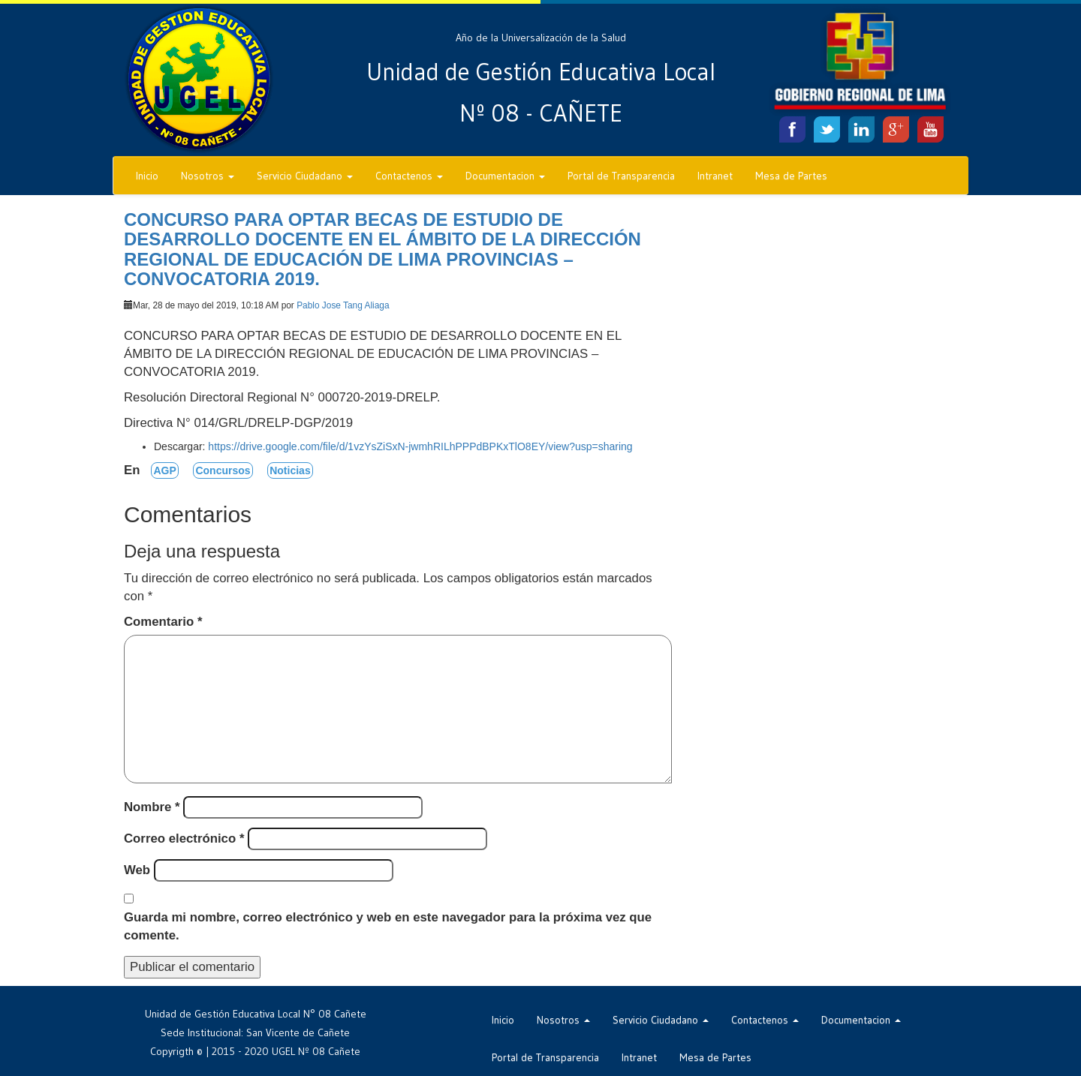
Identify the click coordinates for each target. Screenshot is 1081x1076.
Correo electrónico (184, 838)
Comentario (163, 622)
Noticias (289, 470)
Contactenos (409, 175)
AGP (164, 470)
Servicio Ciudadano (305, 175)
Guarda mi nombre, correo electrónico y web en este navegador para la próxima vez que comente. (388, 926)
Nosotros (207, 175)
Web (137, 870)
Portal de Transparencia (621, 175)
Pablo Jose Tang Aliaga (343, 305)
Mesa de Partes (791, 175)
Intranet (715, 175)
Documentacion (505, 175)
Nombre (152, 807)
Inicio (147, 175)
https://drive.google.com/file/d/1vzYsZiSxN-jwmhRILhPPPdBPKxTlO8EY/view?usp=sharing (420, 446)
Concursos (222, 470)
